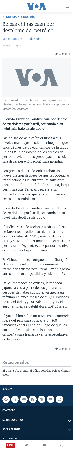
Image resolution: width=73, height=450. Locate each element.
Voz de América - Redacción (21, 39)
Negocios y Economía (18, 17)
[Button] (63, 54)
